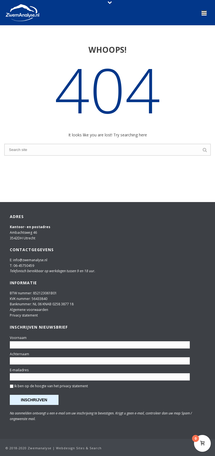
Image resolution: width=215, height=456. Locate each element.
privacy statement (74, 386)
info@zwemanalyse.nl (30, 260)
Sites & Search (89, 448)
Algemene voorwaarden (29, 309)
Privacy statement (24, 315)
